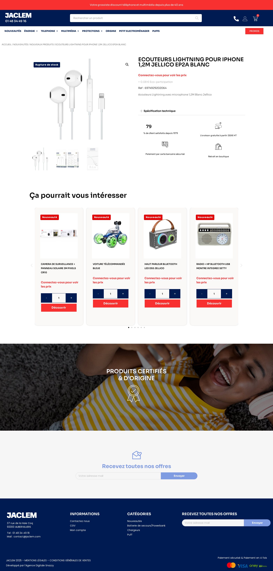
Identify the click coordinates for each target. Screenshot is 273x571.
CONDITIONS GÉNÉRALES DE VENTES (70, 560)
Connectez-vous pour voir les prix (162, 75)
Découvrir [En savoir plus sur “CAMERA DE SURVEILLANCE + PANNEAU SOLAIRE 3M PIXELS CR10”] (59, 307)
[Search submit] (197, 18)
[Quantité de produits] (59, 298)
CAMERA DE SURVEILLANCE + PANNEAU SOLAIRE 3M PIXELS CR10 (58, 268)
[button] (127, 64)
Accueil (6, 44)
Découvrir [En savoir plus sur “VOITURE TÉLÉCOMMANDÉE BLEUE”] (110, 303)
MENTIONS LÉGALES (35, 560)
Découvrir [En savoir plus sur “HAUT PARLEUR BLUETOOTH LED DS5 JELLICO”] (162, 303)
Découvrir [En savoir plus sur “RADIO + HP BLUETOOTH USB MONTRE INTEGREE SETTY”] (214, 303)
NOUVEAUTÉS (20, 44)
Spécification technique (160, 111)
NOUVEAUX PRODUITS (42, 44)
